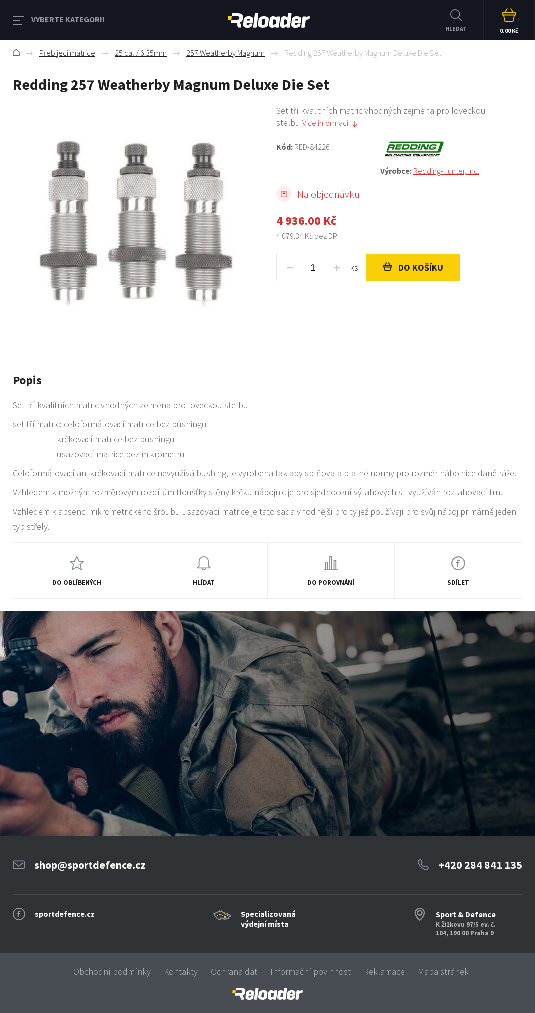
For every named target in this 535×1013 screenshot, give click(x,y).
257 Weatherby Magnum (225, 53)
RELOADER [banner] (269, 20)
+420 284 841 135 (480, 865)
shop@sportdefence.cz (90, 865)
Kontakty (181, 971)
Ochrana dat (234, 971)
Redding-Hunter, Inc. (446, 171)
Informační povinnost (310, 971)
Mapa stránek (443, 971)
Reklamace (384, 971)
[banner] (267, 994)
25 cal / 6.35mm (141, 53)
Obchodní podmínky (112, 971)
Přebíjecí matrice (67, 53)
